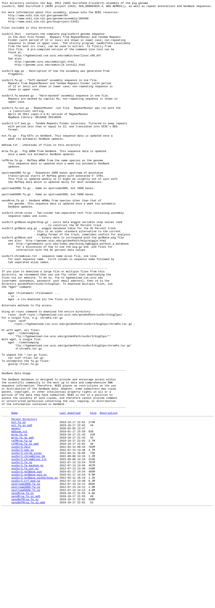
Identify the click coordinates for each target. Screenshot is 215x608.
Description (108, 495)
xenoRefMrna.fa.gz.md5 (28, 601)
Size (93, 495)
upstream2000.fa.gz (25, 583)
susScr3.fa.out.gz (25, 561)
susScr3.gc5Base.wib (26, 564)
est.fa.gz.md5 (21, 509)
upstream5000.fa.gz (25, 587)
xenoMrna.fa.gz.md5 (25, 594)
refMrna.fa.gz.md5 (25, 531)
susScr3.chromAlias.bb (28, 546)
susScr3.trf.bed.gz (25, 576)
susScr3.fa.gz (21, 553)
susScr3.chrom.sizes (26, 542)
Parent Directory (24, 502)
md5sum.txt (19, 516)
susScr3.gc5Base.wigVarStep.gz (34, 572)
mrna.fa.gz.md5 (22, 524)
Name (14, 495)
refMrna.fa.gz (21, 527)
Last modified (70, 495)
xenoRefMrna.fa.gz (25, 598)
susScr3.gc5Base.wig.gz (29, 568)
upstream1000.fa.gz (25, 579)
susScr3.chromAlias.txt (29, 550)
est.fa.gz (18, 505)
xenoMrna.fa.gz (22, 590)
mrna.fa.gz (19, 520)
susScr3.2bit (21, 535)
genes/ (16, 513)
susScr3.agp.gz (22, 539)
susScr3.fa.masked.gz (27, 557)
